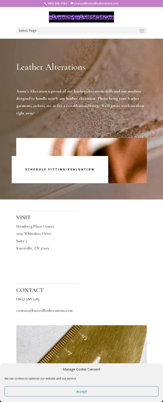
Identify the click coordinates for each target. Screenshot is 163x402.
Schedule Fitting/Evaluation (60, 169)
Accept (81, 391)
